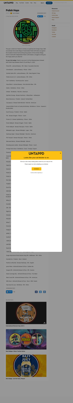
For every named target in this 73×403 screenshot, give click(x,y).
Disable (36, 169)
